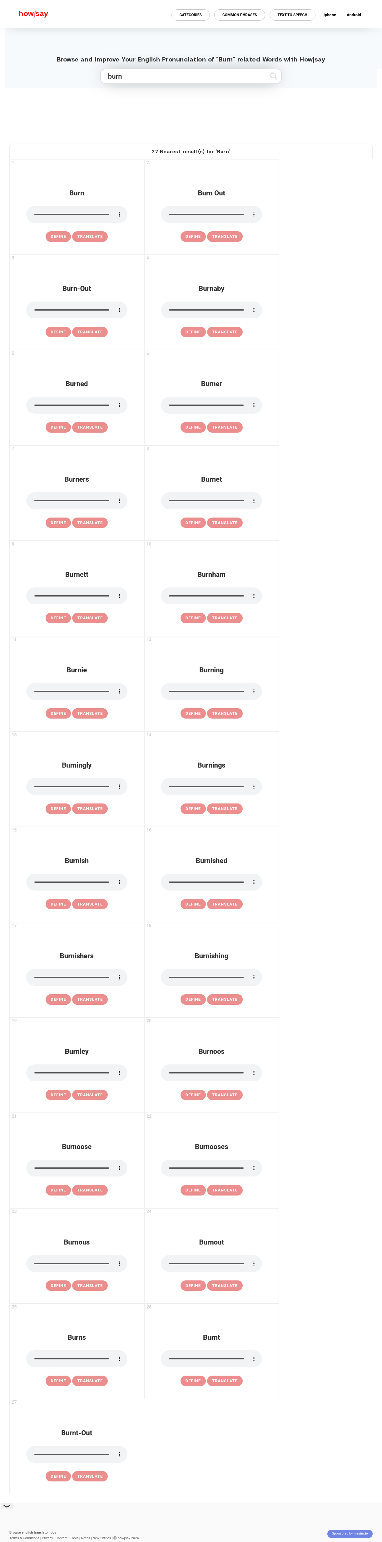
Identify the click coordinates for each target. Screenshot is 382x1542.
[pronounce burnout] (211, 1263)
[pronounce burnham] (211, 595)
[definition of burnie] (58, 713)
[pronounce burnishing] (211, 977)
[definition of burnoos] (193, 1095)
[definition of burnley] (58, 1095)
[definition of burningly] (58, 808)
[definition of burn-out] (58, 332)
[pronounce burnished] (211, 882)
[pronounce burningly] (76, 786)
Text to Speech (292, 15)
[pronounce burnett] (76, 595)
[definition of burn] (58, 236)
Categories (191, 15)
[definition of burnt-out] (58, 1476)
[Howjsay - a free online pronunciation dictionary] (24, 14)
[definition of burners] (58, 523)
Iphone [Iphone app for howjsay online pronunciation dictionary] (330, 14)
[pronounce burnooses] (211, 1168)
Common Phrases (239, 15)
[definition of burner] (193, 427)
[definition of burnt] (193, 1381)
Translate (90, 236)
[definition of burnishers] (58, 999)
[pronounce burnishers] (76, 977)
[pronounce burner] (211, 405)
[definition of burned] (58, 427)
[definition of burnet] (193, 523)
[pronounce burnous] (76, 1263)
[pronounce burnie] (76, 691)
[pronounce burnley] (76, 1072)
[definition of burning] (193, 713)
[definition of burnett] (58, 618)
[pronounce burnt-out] (76, 1454)
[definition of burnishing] (193, 999)
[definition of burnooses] (193, 1190)
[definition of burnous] (58, 1285)
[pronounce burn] (76, 214)
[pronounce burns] (76, 1358)
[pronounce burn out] (211, 214)
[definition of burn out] (193, 236)
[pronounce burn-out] (76, 310)
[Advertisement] (191, 113)
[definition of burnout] (193, 1285)
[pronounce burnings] (211, 786)
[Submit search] (274, 76)
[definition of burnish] (58, 904)
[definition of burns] (58, 1381)
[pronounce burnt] (211, 1358)
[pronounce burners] (76, 500)
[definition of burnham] (193, 618)
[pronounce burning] (211, 691)
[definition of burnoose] (58, 1190)
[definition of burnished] (193, 904)
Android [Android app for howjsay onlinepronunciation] (354, 14)
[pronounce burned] (76, 405)
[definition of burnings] (193, 808)
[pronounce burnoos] (211, 1072)
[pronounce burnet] (211, 500)
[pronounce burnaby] (211, 310)
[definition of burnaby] (193, 332)
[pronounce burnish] (76, 882)
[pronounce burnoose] (76, 1168)
